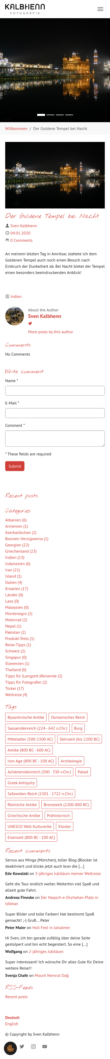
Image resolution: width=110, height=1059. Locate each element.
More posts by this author (50, 331)
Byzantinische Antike (26, 717)
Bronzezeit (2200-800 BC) (66, 804)
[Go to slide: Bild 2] (50, 115)
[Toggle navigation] (100, 9)
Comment (15, 425)
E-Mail (12, 403)
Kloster (64, 826)
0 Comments (21, 240)
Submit (15, 466)
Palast (83, 771)
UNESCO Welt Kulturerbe (29, 826)
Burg (78, 728)
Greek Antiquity (21, 782)
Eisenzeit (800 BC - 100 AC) (31, 837)
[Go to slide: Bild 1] (41, 115)
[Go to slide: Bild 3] (60, 115)
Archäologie (71, 760)
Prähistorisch (58, 815)
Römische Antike (22, 804)
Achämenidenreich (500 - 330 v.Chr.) (39, 771)
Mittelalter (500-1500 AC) (30, 739)
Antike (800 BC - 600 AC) (29, 750)
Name (11, 380)
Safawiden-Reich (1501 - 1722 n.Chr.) (40, 793)
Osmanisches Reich (68, 717)
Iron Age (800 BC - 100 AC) (31, 760)
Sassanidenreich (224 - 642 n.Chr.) (37, 728)
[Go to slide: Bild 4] (69, 115)
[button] (10, 1047)
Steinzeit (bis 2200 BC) (80, 739)
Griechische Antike (24, 815)
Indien (16, 296)
